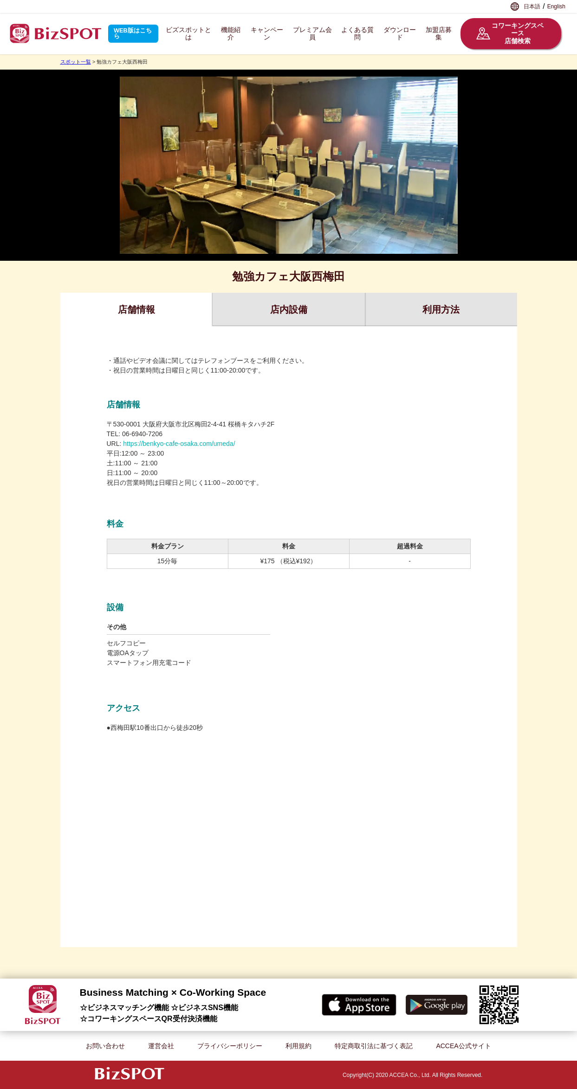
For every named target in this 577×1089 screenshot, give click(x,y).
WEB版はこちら (133, 33)
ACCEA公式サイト (463, 1046)
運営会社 (161, 1046)
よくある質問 (357, 33)
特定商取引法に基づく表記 (374, 1046)
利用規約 (298, 1046)
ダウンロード (399, 33)
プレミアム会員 (312, 33)
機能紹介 (230, 33)
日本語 (532, 6)
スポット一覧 (75, 61)
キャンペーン (267, 33)
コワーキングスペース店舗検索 (510, 33)
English (556, 6)
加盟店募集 (439, 33)
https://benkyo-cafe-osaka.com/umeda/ (179, 443)
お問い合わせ (105, 1046)
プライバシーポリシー (229, 1046)
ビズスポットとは (188, 33)
